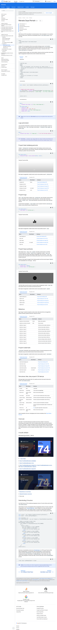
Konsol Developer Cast (20, 608)
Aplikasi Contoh (20, 7)
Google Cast (21, 1)
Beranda (3, 4)
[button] (7, 25)
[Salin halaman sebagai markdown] (40, 21)
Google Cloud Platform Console (42, 610)
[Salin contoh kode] (52, 39)
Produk (24, 17)
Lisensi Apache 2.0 (36, 579)
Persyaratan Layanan (20, 610)
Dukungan (32, 7)
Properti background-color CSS (42, 184)
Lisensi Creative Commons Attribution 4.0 (45, 578)
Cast (7, 1)
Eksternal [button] (21, 56)
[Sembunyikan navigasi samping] (13, 628)
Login (55, 1)
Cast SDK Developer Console (42, 617)
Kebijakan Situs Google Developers (22, 580)
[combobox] (37, 1)
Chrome (17, 627)
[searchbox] (7, 10)
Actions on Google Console (41, 615)
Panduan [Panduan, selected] (8, 7)
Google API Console (40, 608)
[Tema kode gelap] (51, 39)
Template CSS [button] (31, 177)
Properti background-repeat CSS (43, 188)
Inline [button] (26, 56)
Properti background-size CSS (42, 190)
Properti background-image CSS (43, 186)
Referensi (13, 7)
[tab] (21, 56)
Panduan (30, 17)
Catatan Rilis (18, 611)
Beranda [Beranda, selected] (15, 1)
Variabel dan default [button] (23, 177)
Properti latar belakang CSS (42, 182)
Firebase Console (40, 613)
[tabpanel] (36, 86)
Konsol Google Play (40, 611)
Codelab (27, 7)
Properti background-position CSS (44, 367)
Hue (34, 407)
